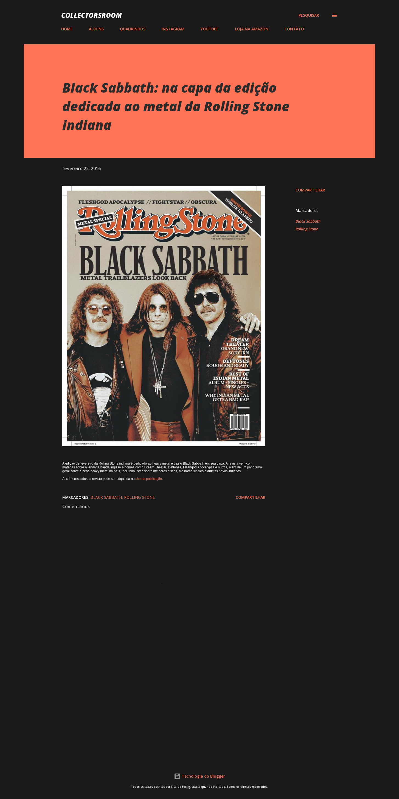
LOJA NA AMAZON (251, 28)
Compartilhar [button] (310, 190)
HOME (67, 28)
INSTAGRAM (173, 28)
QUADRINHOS (132, 28)
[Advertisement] (155, 690)
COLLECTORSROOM (91, 15)
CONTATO (294, 28)
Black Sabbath (308, 221)
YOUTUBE (210, 28)
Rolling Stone (307, 228)
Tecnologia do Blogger (199, 776)
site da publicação (149, 479)
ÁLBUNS (96, 28)
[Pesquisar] (309, 15)
